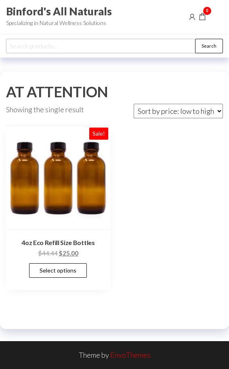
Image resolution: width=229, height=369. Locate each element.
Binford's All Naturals (59, 11)
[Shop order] (178, 111)
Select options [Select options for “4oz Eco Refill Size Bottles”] (58, 270)
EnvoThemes (130, 354)
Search (209, 45)
